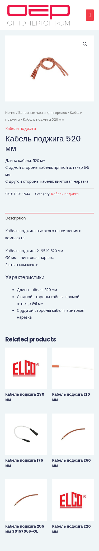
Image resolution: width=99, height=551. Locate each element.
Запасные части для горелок (42, 112)
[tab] (49, 218)
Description (15, 218)
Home (10, 112)
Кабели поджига (20, 128)
